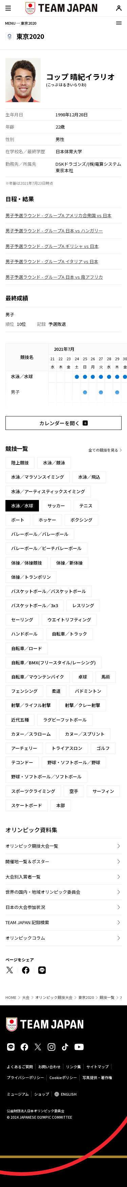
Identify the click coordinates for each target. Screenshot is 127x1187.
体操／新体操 (69, 563)
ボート (17, 520)
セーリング (22, 619)
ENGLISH (69, 1094)
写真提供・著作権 (97, 1077)
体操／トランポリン (31, 577)
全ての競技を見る (103, 450)
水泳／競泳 (54, 462)
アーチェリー (24, 748)
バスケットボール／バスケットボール (48, 591)
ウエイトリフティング (69, 619)
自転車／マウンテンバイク (37, 677)
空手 (73, 791)
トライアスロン (66, 748)
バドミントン (88, 691)
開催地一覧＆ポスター (27, 861)
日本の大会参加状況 (25, 907)
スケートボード (26, 805)
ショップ (41, 1094)
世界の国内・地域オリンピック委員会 (42, 892)
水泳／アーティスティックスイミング (48, 491)
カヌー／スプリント (85, 734)
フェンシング (24, 691)
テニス (85, 505)
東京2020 (86, 997)
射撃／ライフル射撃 (31, 705)
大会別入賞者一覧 (23, 876)
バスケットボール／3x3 (34, 605)
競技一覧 (107, 997)
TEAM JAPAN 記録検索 (27, 922)
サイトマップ (97, 1066)
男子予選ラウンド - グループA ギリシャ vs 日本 (52, 246)
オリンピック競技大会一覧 (31, 846)
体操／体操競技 (26, 563)
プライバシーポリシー (25, 1077)
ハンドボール (24, 634)
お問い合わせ (49, 1066)
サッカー (56, 505)
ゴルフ (103, 748)
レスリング (83, 605)
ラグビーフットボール (65, 719)
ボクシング (81, 520)
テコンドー (22, 762)
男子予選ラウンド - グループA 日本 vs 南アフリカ (54, 277)
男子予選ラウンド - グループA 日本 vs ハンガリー (54, 230)
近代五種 (20, 719)
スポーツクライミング (33, 791)
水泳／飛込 (89, 477)
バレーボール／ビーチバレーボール (46, 548)
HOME (10, 997)
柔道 (56, 691)
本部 (60, 805)
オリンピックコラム (25, 938)
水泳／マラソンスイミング (37, 477)
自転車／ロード (26, 648)
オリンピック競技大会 (53, 997)
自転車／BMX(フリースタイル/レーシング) (53, 662)
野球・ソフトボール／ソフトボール (46, 776)
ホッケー (47, 520)
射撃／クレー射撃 (82, 705)
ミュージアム (18, 1094)
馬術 (105, 677)
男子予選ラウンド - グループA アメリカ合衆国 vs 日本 (58, 215)
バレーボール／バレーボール (39, 534)
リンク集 (73, 1066)
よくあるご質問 (20, 1066)
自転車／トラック (69, 634)
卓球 (82, 677)
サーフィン (103, 791)
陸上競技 (20, 462)
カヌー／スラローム (31, 734)
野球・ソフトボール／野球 (73, 762)
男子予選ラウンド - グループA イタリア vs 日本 (51, 261)
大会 (25, 997)
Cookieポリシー (63, 1077)
